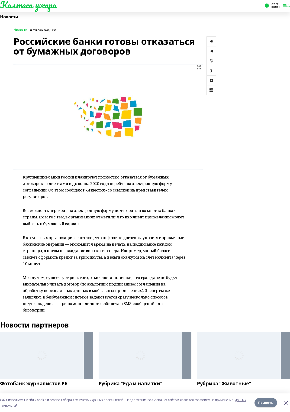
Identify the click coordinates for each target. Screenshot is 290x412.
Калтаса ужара (28, 5)
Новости (9, 16)
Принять (265, 402)
